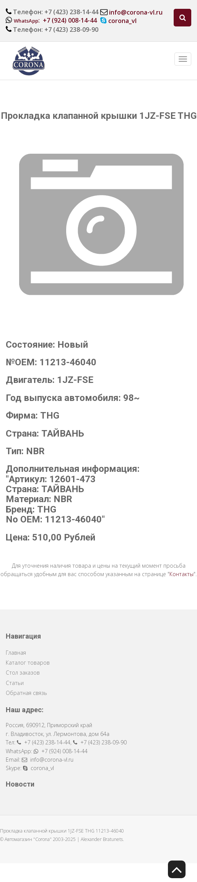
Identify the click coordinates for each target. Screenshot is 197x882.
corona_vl (122, 20)
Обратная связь (26, 692)
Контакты (181, 574)
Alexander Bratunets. (102, 839)
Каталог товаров (28, 662)
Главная (16, 652)
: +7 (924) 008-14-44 (55, 20)
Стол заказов (23, 672)
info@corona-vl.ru (136, 12)
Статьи (15, 683)
